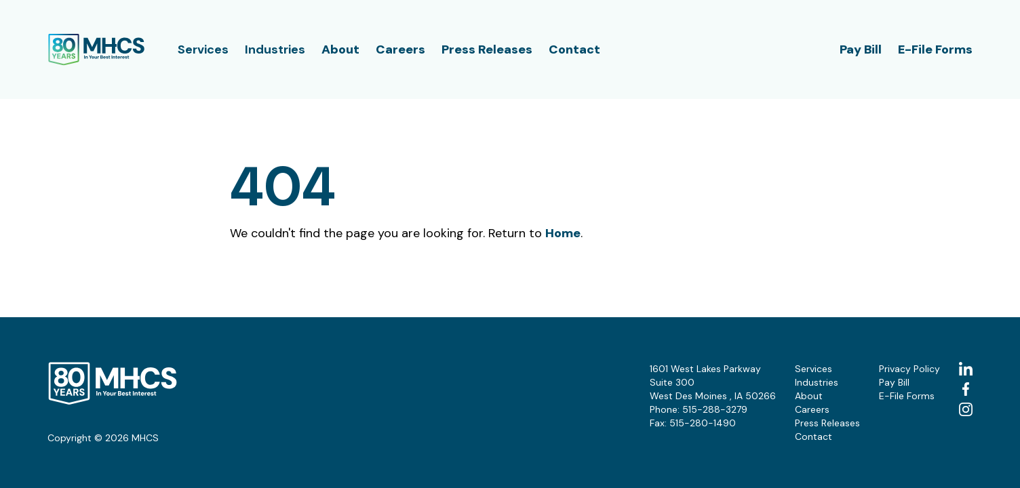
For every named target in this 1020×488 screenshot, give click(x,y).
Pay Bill (861, 49)
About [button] (340, 49)
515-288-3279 (714, 409)
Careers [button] (400, 49)
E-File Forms (935, 49)
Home (563, 233)
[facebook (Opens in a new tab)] (966, 389)
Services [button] (203, 49)
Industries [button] (275, 49)
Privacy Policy (909, 369)
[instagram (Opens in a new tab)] (966, 409)
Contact (574, 49)
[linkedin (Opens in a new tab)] (966, 368)
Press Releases (487, 49)
